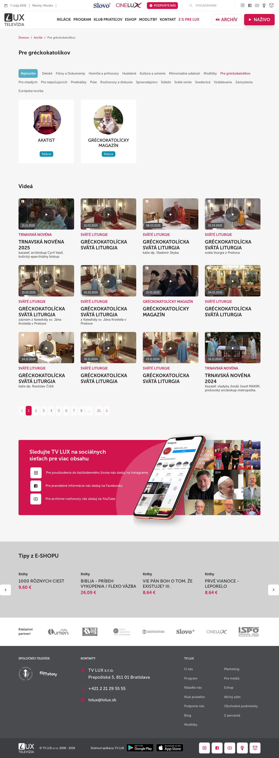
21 (99, 411)
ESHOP (130, 19)
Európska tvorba (31, 91)
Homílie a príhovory (104, 73)
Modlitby (148, 19)
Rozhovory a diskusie (116, 82)
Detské (47, 73)
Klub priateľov (108, 19)
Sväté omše (183, 82)
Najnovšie (28, 73)
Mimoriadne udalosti (184, 73)
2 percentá (232, 715)
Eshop (228, 688)
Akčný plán (232, 697)
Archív (226, 19)
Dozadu (5, 589)
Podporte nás (162, 5)
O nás (188, 669)
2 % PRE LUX (189, 19)
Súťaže (166, 82)
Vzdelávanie (223, 82)
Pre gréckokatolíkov (235, 73)
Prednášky (79, 82)
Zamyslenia (244, 82)
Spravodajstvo (146, 82)
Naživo (259, 19)
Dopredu (273, 589)
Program (82, 19)
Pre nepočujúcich (54, 82)
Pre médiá (231, 678)
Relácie (64, 19)
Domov (24, 37)
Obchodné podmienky (241, 706)
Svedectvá (202, 82)
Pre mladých (28, 82)
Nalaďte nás (193, 688)
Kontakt (168, 19)
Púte (93, 82)
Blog (187, 715)
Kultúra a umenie (152, 73)
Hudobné (129, 73)
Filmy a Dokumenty (70, 73)
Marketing (231, 669)
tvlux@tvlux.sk (102, 699)
